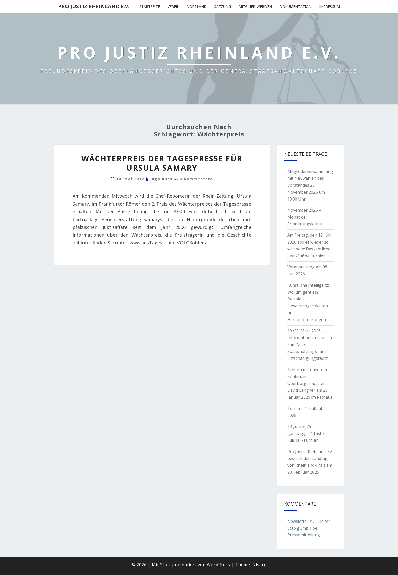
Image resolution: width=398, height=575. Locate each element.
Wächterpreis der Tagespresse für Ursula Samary (161, 163)
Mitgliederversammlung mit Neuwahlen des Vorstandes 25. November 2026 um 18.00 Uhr (310, 185)
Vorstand (197, 6)
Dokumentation (295, 6)
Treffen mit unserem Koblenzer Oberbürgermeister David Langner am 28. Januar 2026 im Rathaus (310, 383)
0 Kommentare (196, 178)
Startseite (149, 6)
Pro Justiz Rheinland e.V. (93, 6)
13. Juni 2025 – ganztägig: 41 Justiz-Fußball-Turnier (306, 433)
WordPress (218, 564)
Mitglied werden (255, 6)
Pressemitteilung (303, 535)
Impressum (329, 6)
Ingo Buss (161, 178)
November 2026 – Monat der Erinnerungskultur (305, 217)
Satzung (222, 6)
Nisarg (259, 564)
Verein (174, 6)
